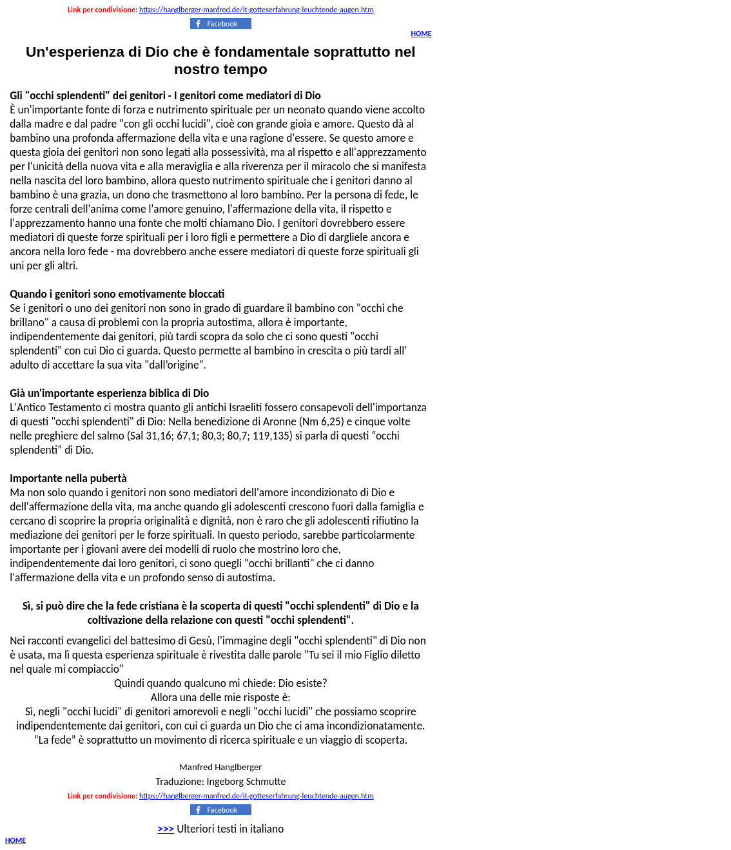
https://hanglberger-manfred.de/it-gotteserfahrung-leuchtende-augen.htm (256, 9)
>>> (165, 829)
